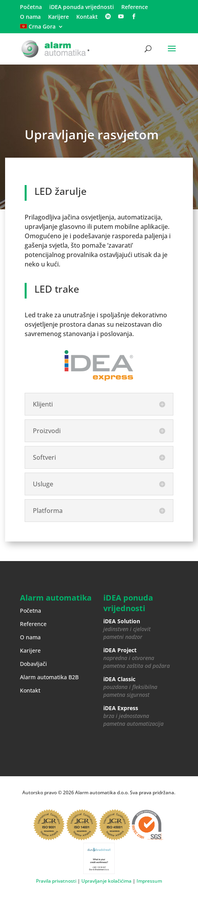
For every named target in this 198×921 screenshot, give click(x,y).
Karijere (58, 17)
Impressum (149, 881)
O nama (30, 17)
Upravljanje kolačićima (106, 881)
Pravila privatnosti (56, 881)
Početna (31, 7)
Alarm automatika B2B (49, 677)
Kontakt (87, 17)
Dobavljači (33, 663)
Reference (134, 7)
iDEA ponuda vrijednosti (81, 7)
